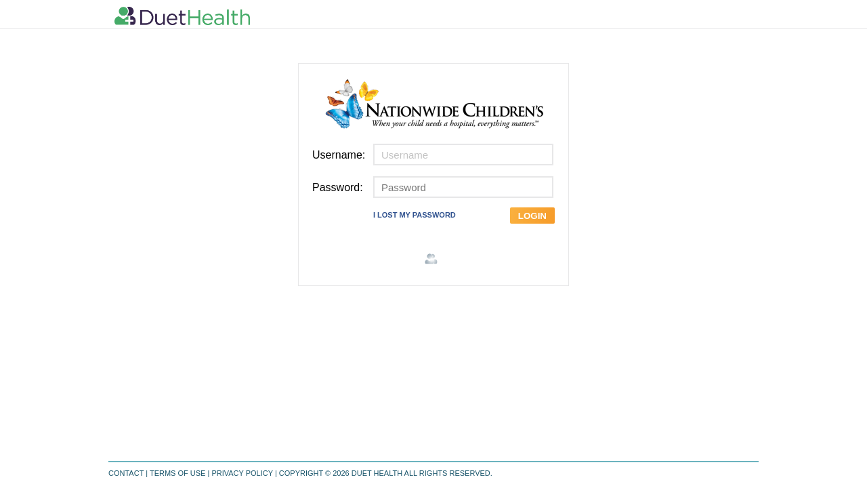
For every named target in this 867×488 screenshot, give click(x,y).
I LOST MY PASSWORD (414, 215)
